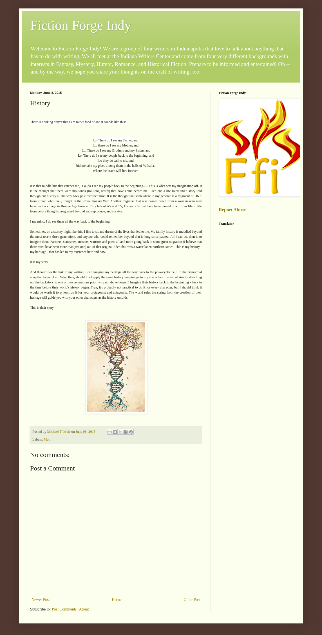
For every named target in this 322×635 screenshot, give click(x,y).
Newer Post (41, 600)
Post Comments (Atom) (70, 609)
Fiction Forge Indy (80, 25)
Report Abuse (232, 209)
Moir (47, 439)
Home (117, 600)
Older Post (192, 600)
